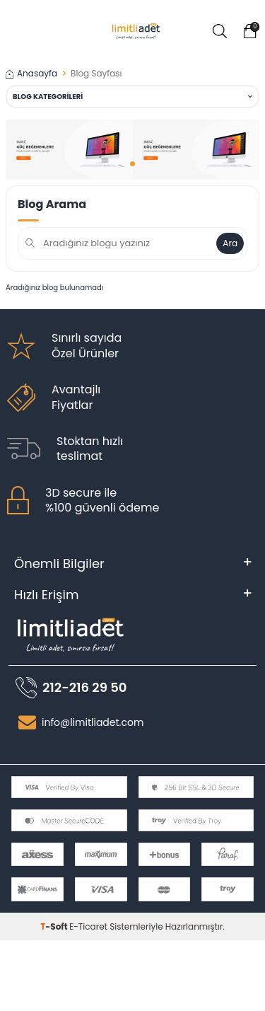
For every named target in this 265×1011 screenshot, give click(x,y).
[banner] (69, 150)
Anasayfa (31, 73)
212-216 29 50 (84, 687)
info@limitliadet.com (92, 722)
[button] (132, 163)
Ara (230, 243)
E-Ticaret (88, 926)
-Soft (54, 926)
